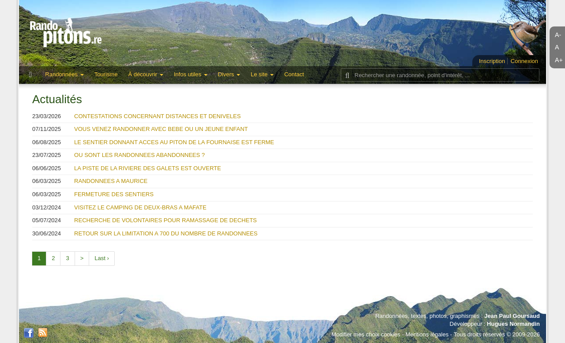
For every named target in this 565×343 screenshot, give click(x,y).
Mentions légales (427, 334)
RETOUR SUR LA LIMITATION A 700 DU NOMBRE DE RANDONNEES (165, 233)
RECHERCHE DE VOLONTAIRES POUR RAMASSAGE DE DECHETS (165, 220)
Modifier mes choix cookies (365, 334)
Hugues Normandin (513, 324)
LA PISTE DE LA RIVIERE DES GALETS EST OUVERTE (147, 168)
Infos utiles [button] (190, 74)
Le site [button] (262, 74)
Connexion (524, 61)
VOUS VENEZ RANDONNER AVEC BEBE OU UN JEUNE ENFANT (161, 129)
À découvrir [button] (145, 74)
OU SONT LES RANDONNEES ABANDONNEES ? (139, 155)
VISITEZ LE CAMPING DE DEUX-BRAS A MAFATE (140, 207)
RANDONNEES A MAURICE (110, 181)
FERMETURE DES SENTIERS (114, 194)
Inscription (492, 61)
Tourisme (106, 74)
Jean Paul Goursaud (512, 316)
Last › (101, 258)
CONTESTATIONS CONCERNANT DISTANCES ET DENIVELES (157, 116)
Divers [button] (229, 74)
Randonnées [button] (64, 74)
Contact (294, 74)
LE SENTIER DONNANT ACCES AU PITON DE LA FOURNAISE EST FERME (174, 142)
